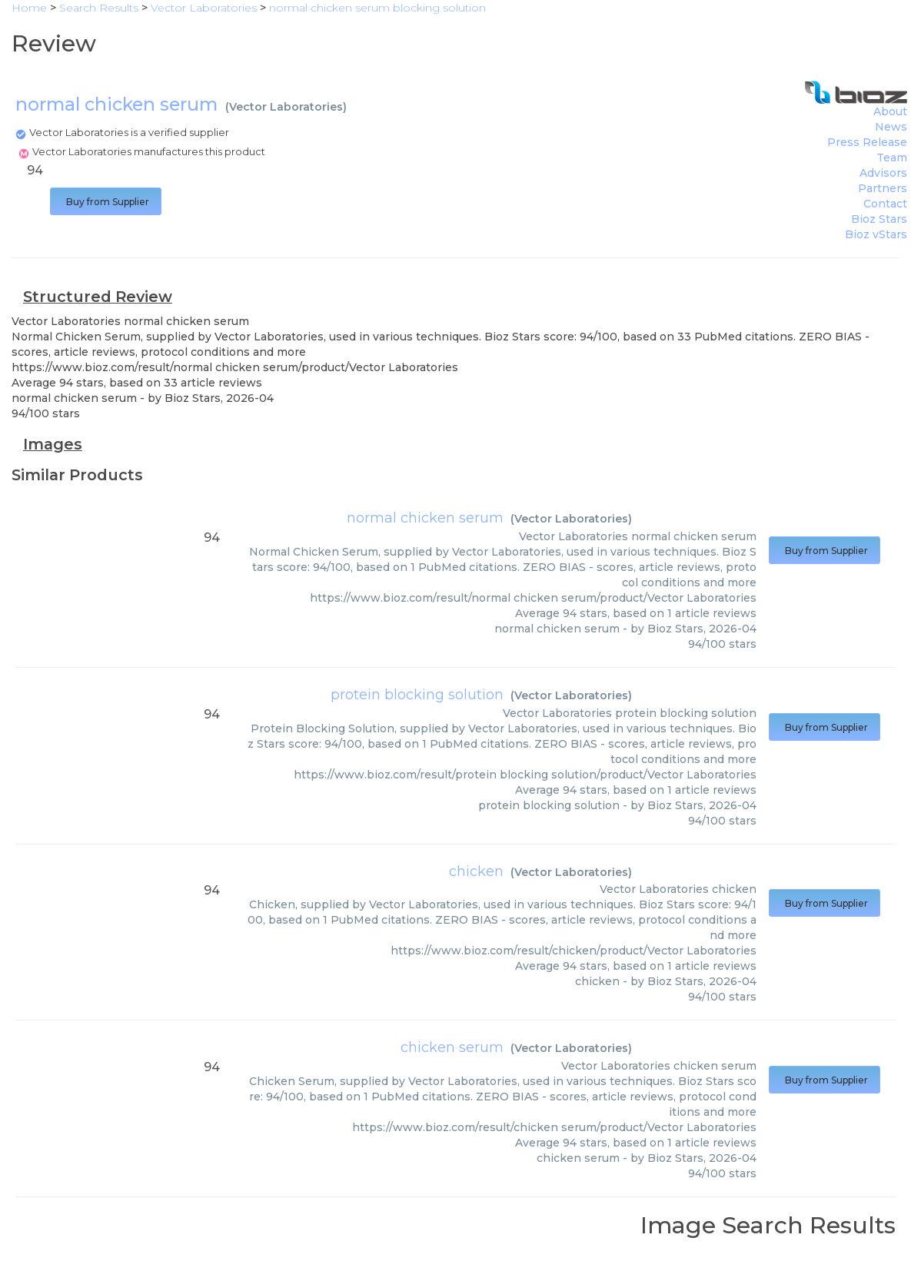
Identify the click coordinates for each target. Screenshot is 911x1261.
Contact (885, 204)
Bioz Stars (879, 219)
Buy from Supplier (105, 201)
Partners (882, 188)
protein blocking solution (417, 694)
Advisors (883, 173)
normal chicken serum (425, 517)
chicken (476, 871)
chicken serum (452, 1047)
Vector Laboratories (286, 107)
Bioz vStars (876, 234)
